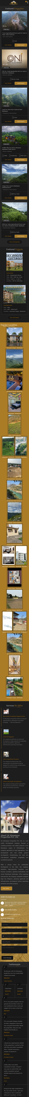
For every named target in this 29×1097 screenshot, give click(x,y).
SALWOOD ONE (8, 305)
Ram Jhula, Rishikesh (8, 566)
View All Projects (14, 317)
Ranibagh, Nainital (21, 566)
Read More (7, 977)
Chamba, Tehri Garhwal (14, 522)
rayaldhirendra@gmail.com (12, 914)
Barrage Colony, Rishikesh (14, 610)
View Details (8, 45)
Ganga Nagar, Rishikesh (14, 588)
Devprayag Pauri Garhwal (14, 654)
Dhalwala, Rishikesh (8, 457)
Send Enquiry (20, 45)
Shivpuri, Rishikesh (21, 457)
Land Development (8, 737)
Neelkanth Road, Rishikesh (14, 391)
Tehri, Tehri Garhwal (14, 435)
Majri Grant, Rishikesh (19, 632)
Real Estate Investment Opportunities (14, 716)
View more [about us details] (6, 888)
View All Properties (14, 242)
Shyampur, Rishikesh (14, 413)
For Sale (6, 29)
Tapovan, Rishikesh (14, 676)
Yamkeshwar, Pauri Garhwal (14, 369)
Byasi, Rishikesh (7, 632)
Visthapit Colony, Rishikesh (14, 697)
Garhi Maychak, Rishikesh (14, 544)
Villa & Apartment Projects (11, 759)
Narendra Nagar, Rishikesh (15, 348)
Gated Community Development (12, 781)
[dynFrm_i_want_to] (14, 942)
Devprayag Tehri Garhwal (14, 501)
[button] (11, 909)
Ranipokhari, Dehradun (14, 479)
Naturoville (9, 273)
